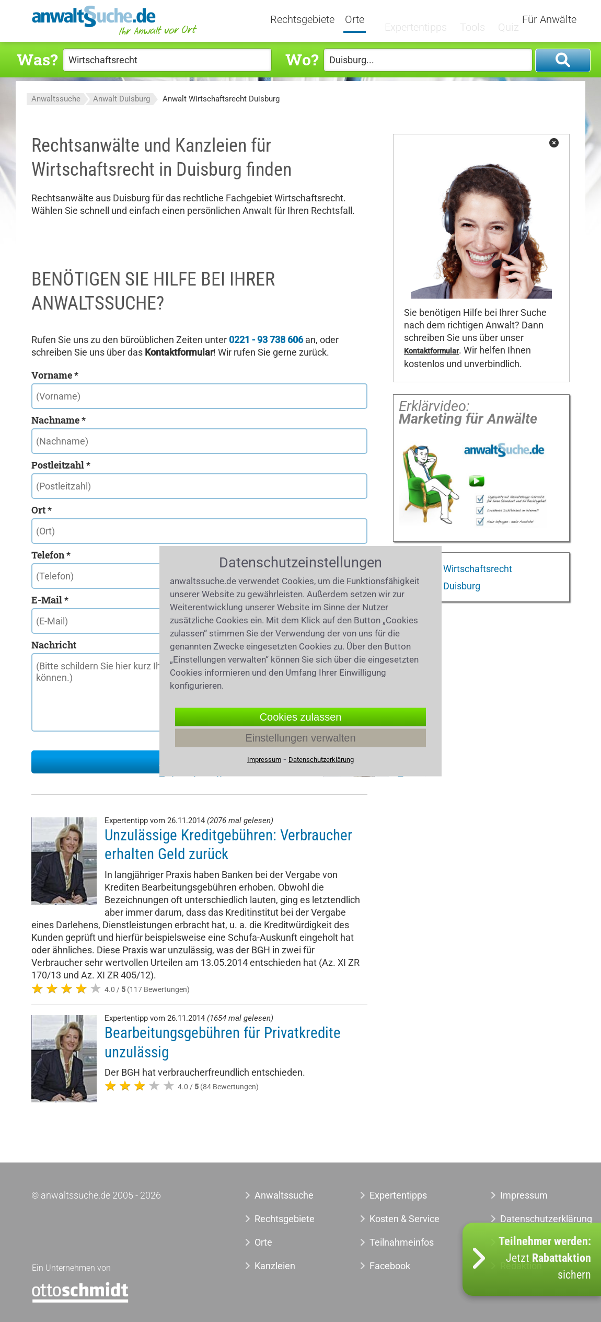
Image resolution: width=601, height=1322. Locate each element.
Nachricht (53, 645)
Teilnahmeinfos (401, 1242)
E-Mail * (49, 600)
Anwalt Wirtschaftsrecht (461, 568)
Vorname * (54, 375)
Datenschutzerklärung (529, 1218)
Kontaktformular (431, 351)
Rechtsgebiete (315, 20)
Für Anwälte (549, 20)
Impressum (524, 1195)
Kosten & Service (404, 1218)
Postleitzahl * (60, 465)
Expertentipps (415, 19)
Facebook (389, 1265)
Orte (367, 20)
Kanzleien (275, 1265)
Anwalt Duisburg (121, 99)
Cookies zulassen (301, 717)
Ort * (41, 510)
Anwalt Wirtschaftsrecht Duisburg (221, 99)
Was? (37, 59)
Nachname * (58, 420)
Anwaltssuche (55, 99)
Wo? (301, 59)
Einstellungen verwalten (300, 738)
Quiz (500, 19)
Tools (467, 19)
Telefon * (51, 555)
